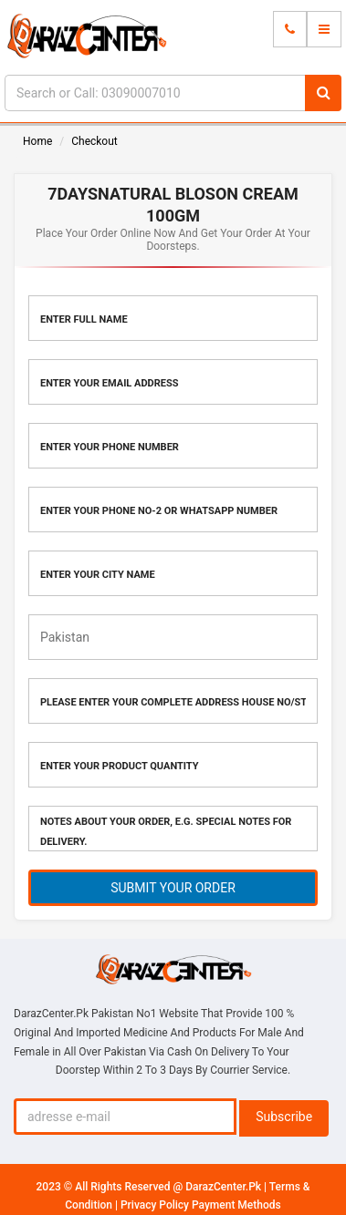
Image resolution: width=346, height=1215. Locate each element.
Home (37, 141)
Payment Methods (236, 1205)
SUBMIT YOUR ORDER (173, 887)
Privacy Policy (156, 1205)
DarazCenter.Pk (224, 1186)
